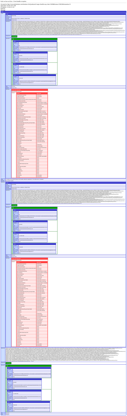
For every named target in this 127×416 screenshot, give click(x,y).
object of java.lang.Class (16, 89)
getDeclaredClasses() (20, 115)
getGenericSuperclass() (21, 137)
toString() (18, 176)
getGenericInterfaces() (20, 135)
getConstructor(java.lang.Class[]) (22, 111)
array (13, 207)
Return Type (39, 93)
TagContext (8, 38)
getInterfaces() (19, 138)
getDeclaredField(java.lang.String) (22, 119)
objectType (8, 89)
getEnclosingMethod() (20, 298)
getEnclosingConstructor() (21, 128)
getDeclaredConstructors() (21, 118)
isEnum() (18, 333)
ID (13, 44)
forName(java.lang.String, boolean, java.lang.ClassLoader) (26, 99)
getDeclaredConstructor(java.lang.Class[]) (23, 285)
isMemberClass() (19, 170)
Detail (7, 15)
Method (18, 93)
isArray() (18, 162)
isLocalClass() (19, 169)
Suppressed (8, 35)
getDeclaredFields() (20, 121)
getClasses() (19, 108)
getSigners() (19, 320)
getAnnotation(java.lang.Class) (22, 102)
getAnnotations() (19, 103)
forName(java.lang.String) (21, 269)
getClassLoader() (20, 106)
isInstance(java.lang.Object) (21, 166)
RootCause (3, 182)
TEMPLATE (15, 48)
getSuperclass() (19, 154)
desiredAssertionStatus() (21, 266)
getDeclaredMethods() (20, 124)
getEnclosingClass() (20, 127)
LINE (14, 45)
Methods (13, 261)
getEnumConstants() (20, 131)
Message (7, 18)
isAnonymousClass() (20, 160)
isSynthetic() (19, 173)
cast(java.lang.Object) (20, 96)
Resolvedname (8, 188)
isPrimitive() (19, 172)
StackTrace (8, 21)
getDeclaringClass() (20, 125)
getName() (18, 144)
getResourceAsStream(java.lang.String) (23, 150)
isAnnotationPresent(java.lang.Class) (23, 159)
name (2, 414)
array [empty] (14, 36)
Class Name (14, 91)
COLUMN (15, 42)
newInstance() (19, 175)
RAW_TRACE (15, 47)
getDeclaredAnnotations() (21, 282)
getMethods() (19, 141)
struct (2, 11)
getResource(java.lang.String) (22, 317)
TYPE (14, 50)
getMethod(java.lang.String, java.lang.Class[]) (24, 140)
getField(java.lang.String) (21, 301)
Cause (2, 13)
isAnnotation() (19, 157)
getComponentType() (20, 109)
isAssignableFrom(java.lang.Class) (22, 163)
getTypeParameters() (20, 156)
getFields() (18, 134)
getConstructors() (20, 112)
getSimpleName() (20, 153)
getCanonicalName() (20, 105)
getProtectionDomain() (20, 147)
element (7, 87)
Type (7, 86)
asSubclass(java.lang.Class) (21, 95)
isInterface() (19, 336)
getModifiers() (19, 143)
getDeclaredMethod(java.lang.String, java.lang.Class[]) (26, 122)
